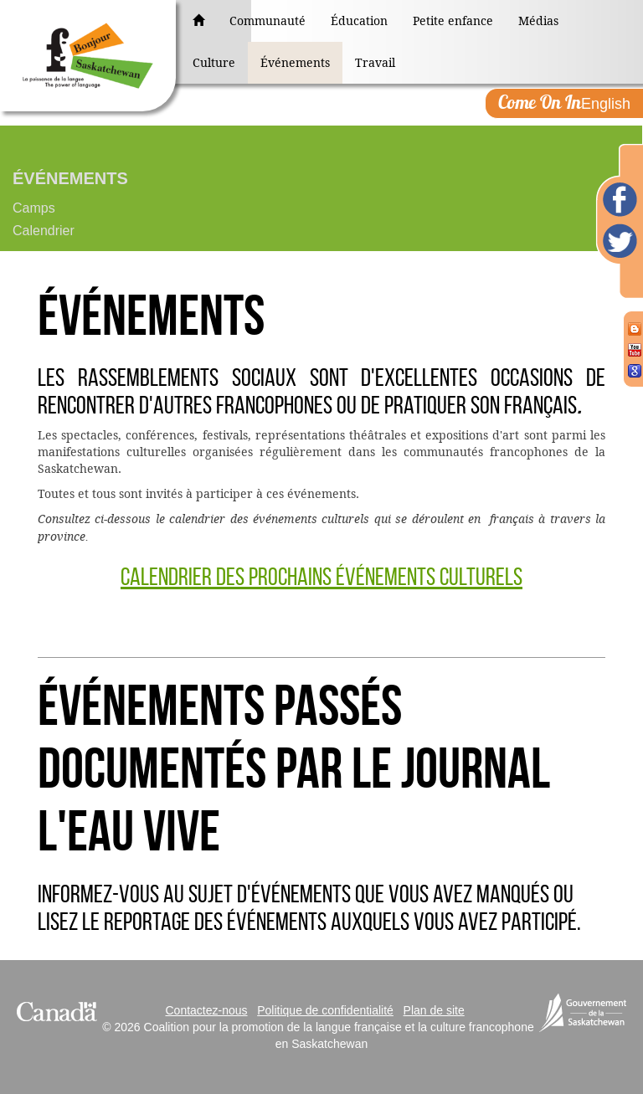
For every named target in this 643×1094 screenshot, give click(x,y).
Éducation (359, 20)
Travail (375, 62)
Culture (214, 62)
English (564, 102)
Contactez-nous (206, 1010)
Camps (34, 208)
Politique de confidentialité (325, 1010)
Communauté (267, 20)
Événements (295, 62)
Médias (538, 20)
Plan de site (434, 1010)
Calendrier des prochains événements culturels (321, 576)
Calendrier (44, 230)
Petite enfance (453, 20)
